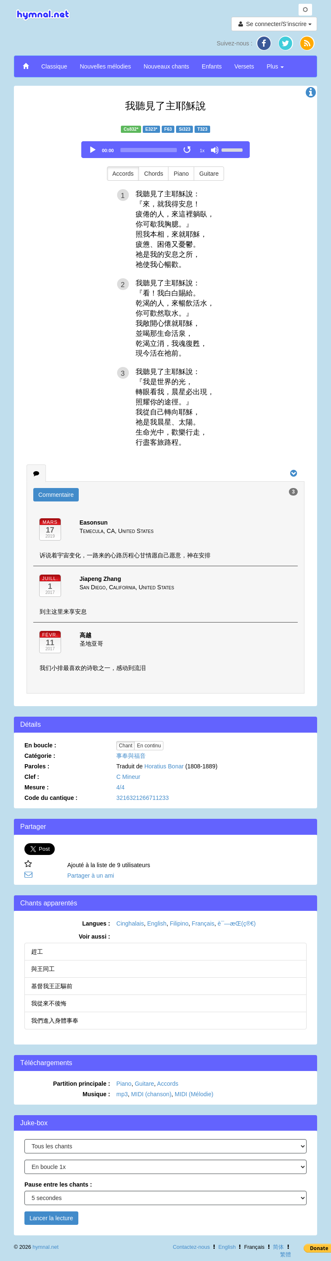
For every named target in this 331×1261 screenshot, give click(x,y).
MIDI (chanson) (151, 1094)
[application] (165, 149)
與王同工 (43, 969)
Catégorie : (39, 755)
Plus (275, 66)
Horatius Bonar (164, 766)
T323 (203, 129)
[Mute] (215, 150)
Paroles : (36, 766)
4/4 (120, 787)
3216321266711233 (142, 797)
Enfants (212, 66)
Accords (123, 173)
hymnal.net (45, 1247)
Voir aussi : (94, 936)
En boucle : (40, 745)
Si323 (184, 129)
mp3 (122, 1094)
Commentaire (56, 494)
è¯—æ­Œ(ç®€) (237, 923)
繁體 (285, 1255)
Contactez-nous (191, 1247)
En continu (149, 746)
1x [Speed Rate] (202, 150)
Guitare (209, 173)
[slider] (148, 150)
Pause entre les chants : (58, 1184)
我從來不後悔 (49, 1003)
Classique (54, 66)
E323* (151, 129)
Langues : (96, 923)
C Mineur (128, 776)
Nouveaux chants (166, 66)
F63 (168, 129)
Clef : (31, 776)
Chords (153, 173)
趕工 (37, 951)
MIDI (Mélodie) (194, 1094)
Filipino (179, 923)
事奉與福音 (131, 755)
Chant (125, 746)
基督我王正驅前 (51, 986)
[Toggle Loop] (188, 150)
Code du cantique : (50, 797)
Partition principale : (81, 1083)
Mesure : (36, 787)
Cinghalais (130, 923)
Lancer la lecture (51, 1218)
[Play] (92, 150)
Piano (181, 173)
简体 (278, 1247)
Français (203, 923)
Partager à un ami (90, 875)
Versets (244, 66)
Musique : (96, 1094)
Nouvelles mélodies (105, 66)
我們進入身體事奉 (54, 1020)
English (156, 923)
